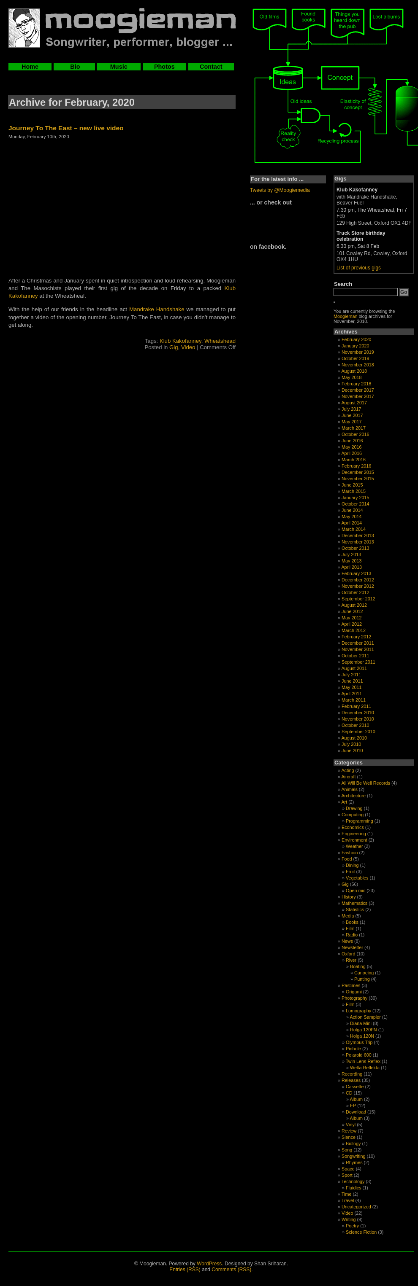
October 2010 (355, 725)
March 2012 (354, 630)
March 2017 (354, 427)
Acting (347, 770)
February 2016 (356, 465)
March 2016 (354, 459)
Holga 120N (362, 1035)
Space (348, 1168)
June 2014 (352, 510)
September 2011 (358, 662)
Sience (349, 1137)
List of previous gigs (359, 268)
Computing (353, 814)
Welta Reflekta (365, 1067)
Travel (348, 1200)
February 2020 (356, 339)
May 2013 (351, 560)
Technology (353, 1181)
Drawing (354, 808)
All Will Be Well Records (365, 783)
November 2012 (358, 586)
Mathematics (354, 903)
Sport (347, 1175)
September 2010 (358, 731)
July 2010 (351, 744)
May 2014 (351, 516)
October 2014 (355, 503)
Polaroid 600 (359, 1054)
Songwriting (353, 1156)
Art (344, 801)
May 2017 (351, 421)
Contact (211, 66)
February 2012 (356, 636)
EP (353, 1105)
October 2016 (355, 434)
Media (348, 915)
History (349, 896)
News (347, 941)
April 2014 (351, 522)
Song (347, 1149)
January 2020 (355, 345)
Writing (349, 1219)
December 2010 (358, 712)
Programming (359, 820)
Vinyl (351, 1124)
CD (349, 1092)
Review (349, 1130)
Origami (354, 991)
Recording (352, 1073)
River (351, 960)
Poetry (352, 1225)
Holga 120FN (363, 1029)
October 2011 (355, 655)
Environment (354, 839)
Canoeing (364, 972)
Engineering (354, 833)
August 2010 (354, 737)
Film (350, 928)
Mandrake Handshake (156, 309)
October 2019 (355, 358)
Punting (362, 979)
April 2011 (351, 693)
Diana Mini (361, 1023)
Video (188, 347)
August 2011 (354, 668)
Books (352, 922)
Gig (173, 347)
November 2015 (358, 478)
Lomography (358, 1010)
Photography (354, 998)
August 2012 (354, 605)
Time (347, 1194)
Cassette (355, 1086)
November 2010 (358, 718)
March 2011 (354, 699)
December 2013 (358, 535)
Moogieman (345, 316)
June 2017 (352, 415)
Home (30, 66)
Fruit (350, 871)
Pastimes (351, 985)
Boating (358, 966)
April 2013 (351, 567)
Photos (164, 66)
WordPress (209, 1264)
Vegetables (357, 877)
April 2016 (351, 453)
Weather (354, 846)
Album (356, 1099)
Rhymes (354, 1162)
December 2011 (358, 643)
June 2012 (352, 611)
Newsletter (352, 947)
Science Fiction (361, 1232)
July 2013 (351, 554)
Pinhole (353, 1048)
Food (347, 858)
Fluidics (353, 1187)
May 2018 (351, 377)
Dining (352, 865)
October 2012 (355, 592)
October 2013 (355, 548)
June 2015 (352, 484)
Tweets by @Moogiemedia (280, 190)
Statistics (355, 909)
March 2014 (354, 529)
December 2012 (358, 579)
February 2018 (356, 383)
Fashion (350, 852)
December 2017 (358, 390)
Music (119, 66)
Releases (351, 1080)
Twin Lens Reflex (363, 1061)
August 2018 (354, 371)
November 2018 (358, 364)
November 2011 (358, 649)
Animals (349, 789)
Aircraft (348, 776)
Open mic (355, 890)
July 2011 (351, 674)
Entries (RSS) (184, 1270)
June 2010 (352, 750)
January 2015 (355, 497)
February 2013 (356, 573)
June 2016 (352, 440)
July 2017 (351, 409)
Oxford (348, 953)
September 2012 (358, 598)
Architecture (353, 795)
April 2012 (351, 624)
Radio (352, 934)
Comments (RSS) (231, 1270)
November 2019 (358, 352)
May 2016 (351, 446)
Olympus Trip (359, 1042)
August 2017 (354, 402)
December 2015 (358, 472)
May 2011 (351, 687)
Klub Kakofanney (180, 341)
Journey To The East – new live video (66, 128)
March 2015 (354, 491)
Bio (74, 66)
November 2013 (358, 541)
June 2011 (352, 680)
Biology (353, 1143)
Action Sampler (365, 1017)
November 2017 (358, 396)
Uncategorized (356, 1206)
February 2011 (356, 706)
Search (343, 284)
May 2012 (351, 617)
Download (356, 1111)
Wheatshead (220, 341)
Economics (353, 827)
